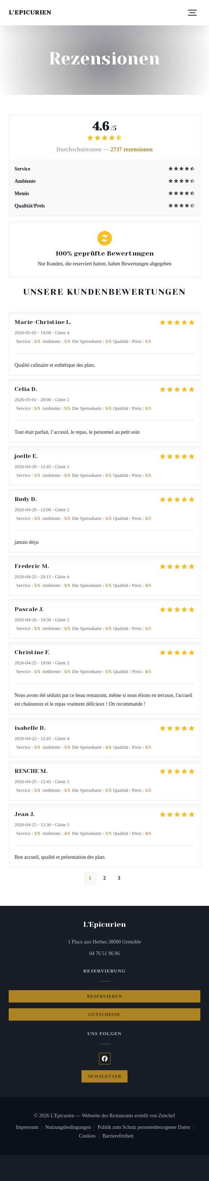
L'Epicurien (30, 12)
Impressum (30, 1128)
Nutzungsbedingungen (71, 1128)
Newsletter (105, 1076)
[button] (192, 13)
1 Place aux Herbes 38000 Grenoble (132, 941)
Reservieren (104, 996)
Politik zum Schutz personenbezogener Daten (147, 1128)
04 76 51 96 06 (104, 953)
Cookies (91, 1136)
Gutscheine (104, 1014)
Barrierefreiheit (118, 1136)
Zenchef (166, 1115)
